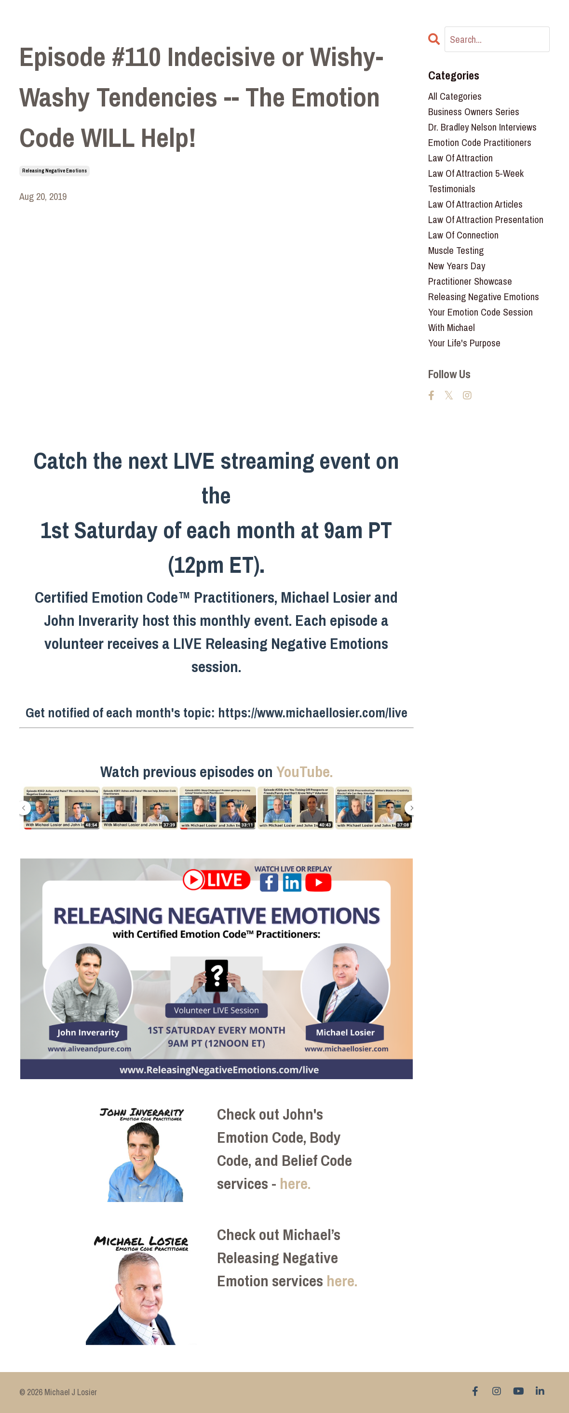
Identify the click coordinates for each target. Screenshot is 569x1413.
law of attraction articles (475, 204)
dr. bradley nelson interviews (482, 126)
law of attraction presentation (485, 219)
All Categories (455, 96)
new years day (456, 265)
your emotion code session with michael (480, 319)
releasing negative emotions (54, 171)
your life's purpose (464, 342)
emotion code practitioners (479, 142)
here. (295, 1183)
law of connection (463, 234)
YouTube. (304, 771)
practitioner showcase (470, 281)
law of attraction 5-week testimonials (476, 181)
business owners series (473, 111)
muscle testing (456, 250)
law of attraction (460, 157)
